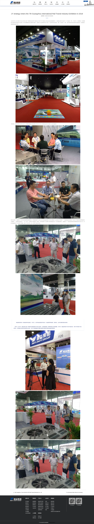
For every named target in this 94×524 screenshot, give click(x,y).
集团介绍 (27, 498)
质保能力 (47, 504)
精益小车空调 (40, 508)
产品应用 (52, 506)
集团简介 (27, 503)
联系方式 (39, 516)
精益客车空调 (40, 501)
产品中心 (39, 498)
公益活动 (34, 508)
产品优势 (47, 508)
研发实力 (47, 503)
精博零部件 (40, 509)
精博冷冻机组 (40, 503)
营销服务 (52, 498)
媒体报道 (34, 503)
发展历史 (27, 508)
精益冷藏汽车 (40, 504)
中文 (84, 1)
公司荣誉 (27, 509)
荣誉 (46, 509)
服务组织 (52, 504)
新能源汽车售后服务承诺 (55, 511)
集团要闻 (34, 501)
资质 (46, 501)
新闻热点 (34, 504)
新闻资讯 (34, 498)
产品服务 (52, 509)
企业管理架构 (27, 513)
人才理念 (34, 516)
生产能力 (47, 506)
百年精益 (27, 501)
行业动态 (34, 506)
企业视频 (27, 511)
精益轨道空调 (40, 506)
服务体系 (52, 503)
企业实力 (47, 498)
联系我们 (39, 513)
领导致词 (27, 506)
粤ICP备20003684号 (51, 522)
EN (86, 1)
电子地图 (39, 517)
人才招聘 (34, 513)
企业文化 (27, 504)
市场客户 (52, 508)
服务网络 (52, 501)
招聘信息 (34, 517)
